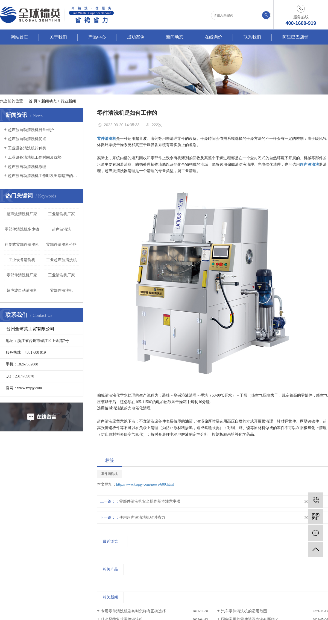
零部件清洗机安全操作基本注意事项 (149, 501)
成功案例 (136, 37)
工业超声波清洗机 (61, 260)
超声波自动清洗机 (22, 290)
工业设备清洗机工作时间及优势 (34, 157)
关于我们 (58, 37)
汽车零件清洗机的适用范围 (244, 611)
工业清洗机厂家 (61, 214)
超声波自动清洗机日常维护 (31, 130)
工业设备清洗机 (21, 260)
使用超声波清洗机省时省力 (142, 517)
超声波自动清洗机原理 (27, 167)
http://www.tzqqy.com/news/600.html (145, 484)
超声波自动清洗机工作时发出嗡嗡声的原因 (43, 176)
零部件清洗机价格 (61, 245)
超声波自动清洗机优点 (27, 139)
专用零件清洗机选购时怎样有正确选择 (133, 611)
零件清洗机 (109, 474)
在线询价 (213, 37)
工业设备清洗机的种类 (27, 148)
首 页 (33, 101)
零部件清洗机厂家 (22, 275)
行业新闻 (68, 101)
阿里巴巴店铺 (295, 37)
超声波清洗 (61, 229)
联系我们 (252, 37)
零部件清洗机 (61, 290)
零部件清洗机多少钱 (22, 229)
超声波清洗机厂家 (22, 214)
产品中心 (97, 37)
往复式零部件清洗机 (22, 245)
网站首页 (19, 37)
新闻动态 (174, 37)
